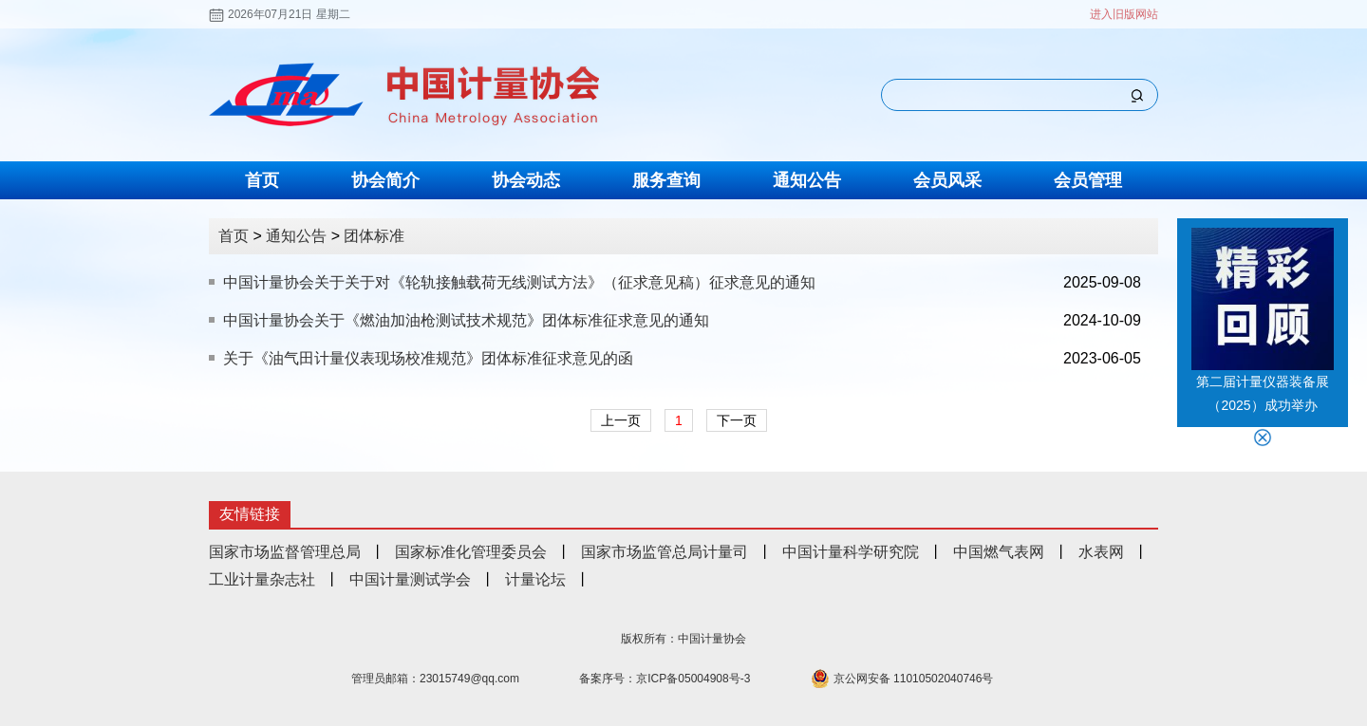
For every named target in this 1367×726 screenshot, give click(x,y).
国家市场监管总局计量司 (664, 552)
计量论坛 (535, 579)
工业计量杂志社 (262, 579)
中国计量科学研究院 (850, 552)
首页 (262, 180)
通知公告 (807, 180)
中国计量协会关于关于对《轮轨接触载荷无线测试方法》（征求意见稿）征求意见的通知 (519, 282)
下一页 (737, 420)
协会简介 (385, 180)
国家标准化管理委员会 (471, 552)
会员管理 (1088, 180)
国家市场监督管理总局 (285, 552)
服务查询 (666, 180)
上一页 (621, 420)
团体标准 (374, 236)
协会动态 (526, 180)
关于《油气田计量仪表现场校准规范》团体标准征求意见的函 (428, 358)
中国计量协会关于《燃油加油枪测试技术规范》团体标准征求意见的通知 (466, 320)
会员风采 (947, 180)
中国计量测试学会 (410, 579)
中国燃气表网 (998, 552)
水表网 (1101, 552)
